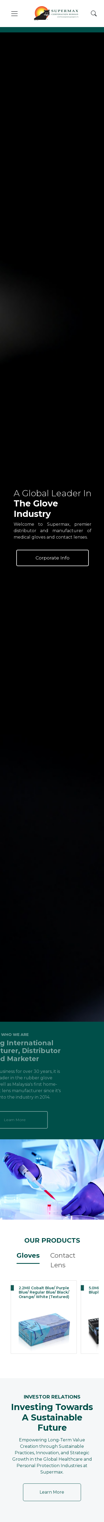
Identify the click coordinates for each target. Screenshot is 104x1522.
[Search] (94, 13)
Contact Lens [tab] (62, 1260)
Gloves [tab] (28, 1255)
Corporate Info (53, 558)
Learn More (52, 1492)
